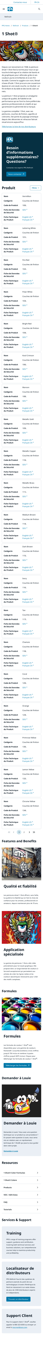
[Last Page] (34, 832)
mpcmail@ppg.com (19, 1327)
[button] (21, 1172)
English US (27, 217)
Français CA (28, 219)
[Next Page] (29, 832)
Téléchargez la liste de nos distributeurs (19, 126)
